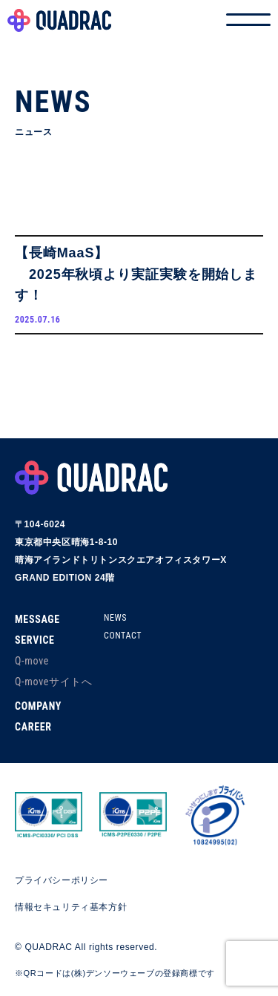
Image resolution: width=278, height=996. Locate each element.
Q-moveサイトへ (54, 681)
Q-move (32, 661)
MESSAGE (37, 619)
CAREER (33, 727)
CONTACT (123, 635)
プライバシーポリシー (61, 880)
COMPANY (38, 706)
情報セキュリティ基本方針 (71, 907)
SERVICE (35, 640)
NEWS (115, 618)
